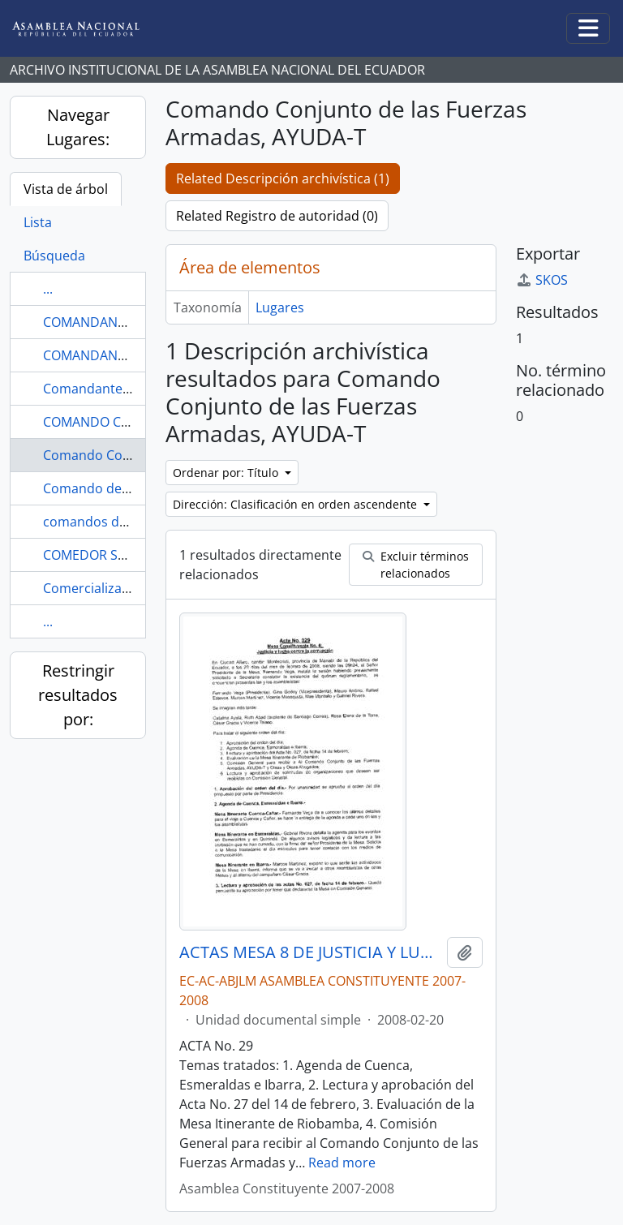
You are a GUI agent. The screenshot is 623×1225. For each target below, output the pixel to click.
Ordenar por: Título (227, 472)
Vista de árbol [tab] (66, 189)
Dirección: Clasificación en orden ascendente (296, 504)
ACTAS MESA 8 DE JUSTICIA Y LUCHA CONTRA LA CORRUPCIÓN (309, 952)
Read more (342, 1162)
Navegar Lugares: (78, 127)
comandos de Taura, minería (131, 522)
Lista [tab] (38, 222)
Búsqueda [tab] (54, 255)
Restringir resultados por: (78, 695)
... (48, 289)
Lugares (280, 307)
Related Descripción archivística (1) (282, 178)
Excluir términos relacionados (416, 564)
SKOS (542, 280)
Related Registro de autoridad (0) (277, 216)
